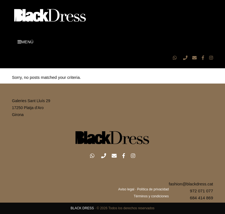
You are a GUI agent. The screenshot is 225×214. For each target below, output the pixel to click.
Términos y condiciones (151, 196)
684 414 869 (201, 197)
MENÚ (25, 41)
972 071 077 (201, 190)
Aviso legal (126, 189)
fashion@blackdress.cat (191, 184)
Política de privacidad (153, 189)
